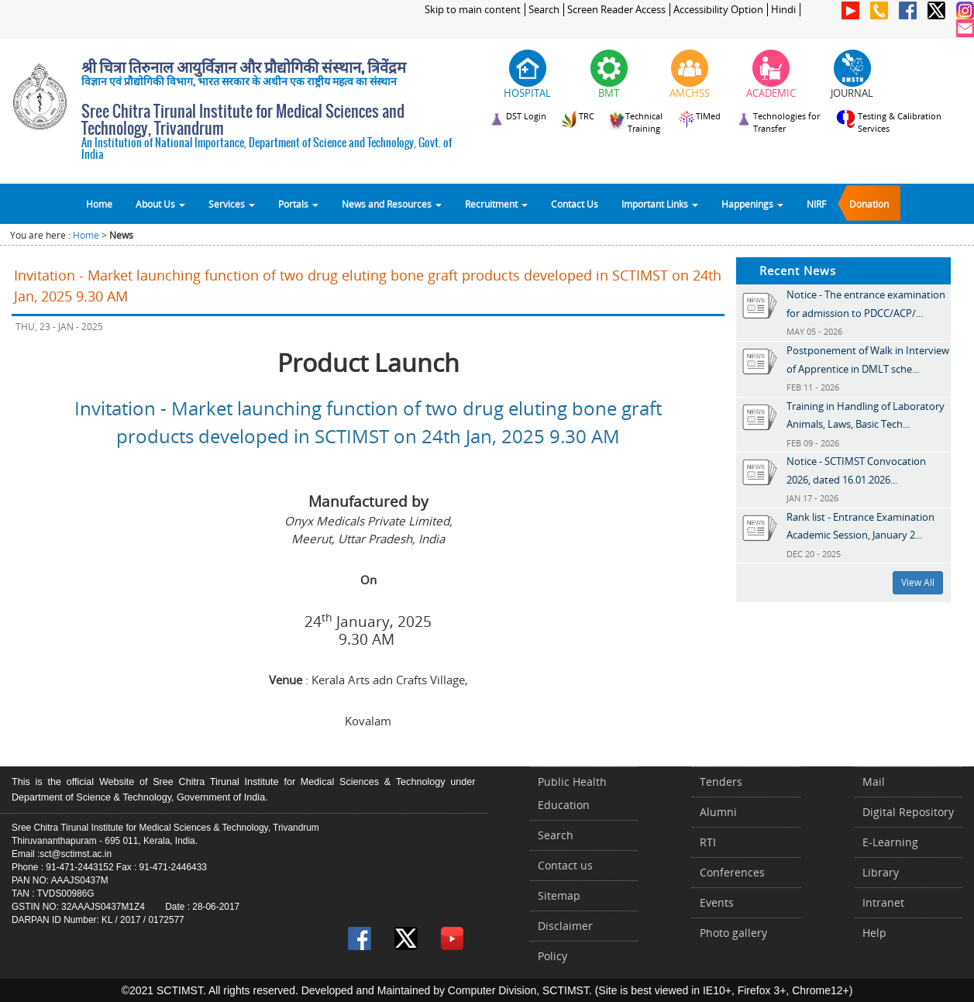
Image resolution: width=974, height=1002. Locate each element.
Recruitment (496, 204)
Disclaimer (565, 925)
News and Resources (392, 204)
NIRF (816, 204)
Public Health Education (572, 793)
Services (231, 204)
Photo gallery (733, 932)
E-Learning (890, 842)
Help (874, 932)
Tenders (721, 781)
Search (543, 9)
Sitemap (559, 895)
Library (880, 872)
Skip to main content (473, 9)
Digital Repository (908, 811)
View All (917, 582)
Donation (869, 204)
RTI (708, 842)
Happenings (752, 204)
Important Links (659, 204)
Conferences (732, 872)
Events (717, 902)
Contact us (565, 865)
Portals (298, 204)
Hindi (783, 9)
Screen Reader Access (616, 9)
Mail (873, 781)
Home (99, 204)
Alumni (718, 811)
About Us (160, 204)
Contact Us (574, 204)
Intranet (883, 902)
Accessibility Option (718, 9)
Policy (552, 956)
